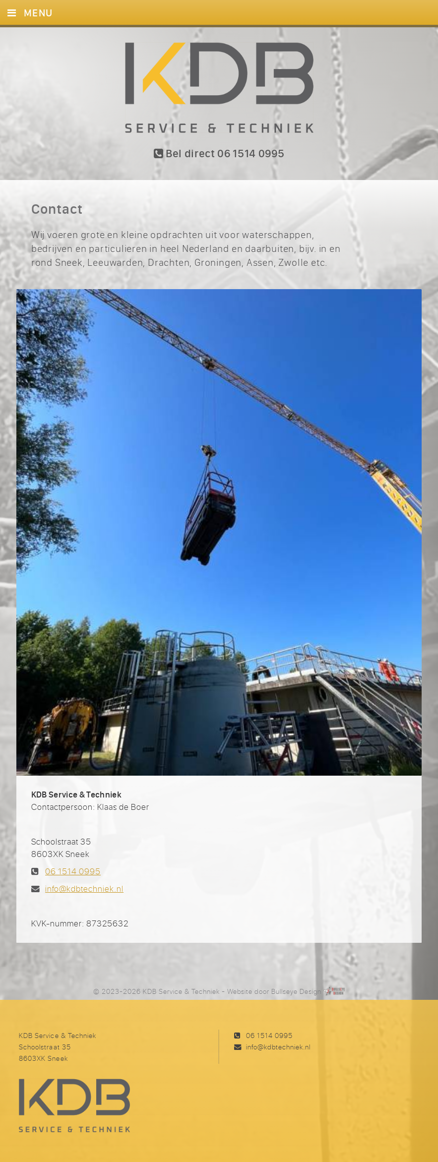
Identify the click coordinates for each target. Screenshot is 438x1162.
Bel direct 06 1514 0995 (219, 154)
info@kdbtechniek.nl (84, 888)
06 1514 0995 (73, 871)
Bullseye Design (296, 991)
